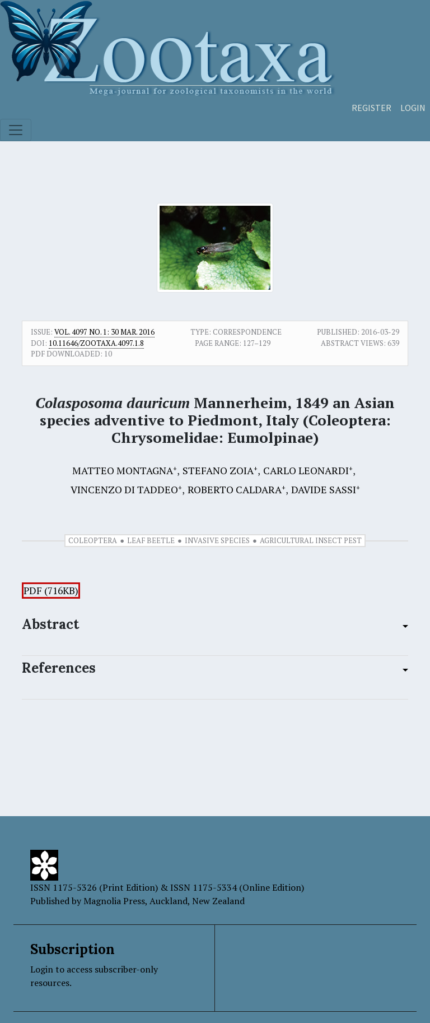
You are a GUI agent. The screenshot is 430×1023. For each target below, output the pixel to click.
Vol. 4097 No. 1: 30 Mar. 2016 (104, 332)
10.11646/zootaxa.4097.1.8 (96, 343)
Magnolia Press (114, 901)
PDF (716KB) (51, 590)
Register (371, 107)
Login (413, 107)
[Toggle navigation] (15, 130)
